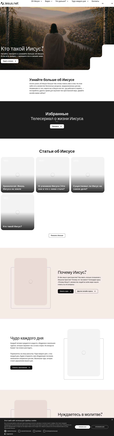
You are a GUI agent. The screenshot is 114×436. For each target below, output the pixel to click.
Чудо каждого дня (80, 1)
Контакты (95, 1)
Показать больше (57, 200)
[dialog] (57, 427)
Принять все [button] (82, 427)
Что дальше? (62, 1)
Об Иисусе (36, 1)
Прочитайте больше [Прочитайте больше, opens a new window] (9, 428)
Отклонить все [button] (99, 427)
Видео (49, 1)
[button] (38, 434)
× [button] (112, 419)
